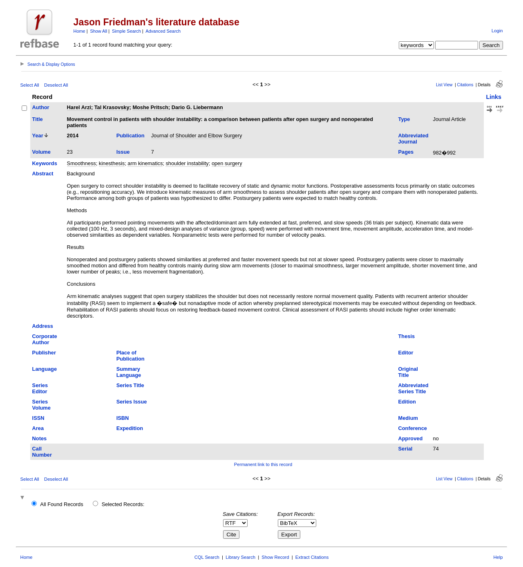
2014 (72, 135)
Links (493, 97)
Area (38, 428)
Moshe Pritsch (150, 107)
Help (498, 557)
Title (37, 119)
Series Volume (41, 405)
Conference (412, 428)
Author (40, 107)
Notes (39, 438)
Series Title (130, 385)
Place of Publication (130, 356)
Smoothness (81, 163)
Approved (410, 438)
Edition (407, 402)
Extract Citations (312, 557)
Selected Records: (123, 504)
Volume (41, 152)
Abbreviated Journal (413, 138)
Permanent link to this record (263, 464)
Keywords (44, 163)
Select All (29, 85)
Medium (408, 418)
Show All (98, 31)
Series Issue (131, 402)
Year (37, 135)
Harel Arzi (79, 107)
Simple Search (126, 31)
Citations (465, 85)
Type (404, 119)
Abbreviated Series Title (413, 388)
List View (444, 85)
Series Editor (40, 388)
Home (79, 31)
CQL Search (206, 557)
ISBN (122, 418)
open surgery (227, 163)
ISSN (38, 418)
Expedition (129, 428)
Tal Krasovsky (112, 107)
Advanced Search (163, 31)
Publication (130, 135)
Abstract (43, 173)
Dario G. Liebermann (197, 107)
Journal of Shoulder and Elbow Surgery (196, 135)
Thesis (406, 336)
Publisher (44, 353)
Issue (123, 152)
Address (42, 326)
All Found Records (61, 504)
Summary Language (128, 372)
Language (44, 369)
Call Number (42, 452)
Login (497, 30)
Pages (406, 152)
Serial (405, 449)
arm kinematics (145, 163)
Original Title (408, 372)
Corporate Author (44, 339)
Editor (405, 353)
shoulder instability (186, 163)
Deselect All (56, 85)
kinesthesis (112, 163)
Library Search (240, 557)
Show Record (275, 557)
